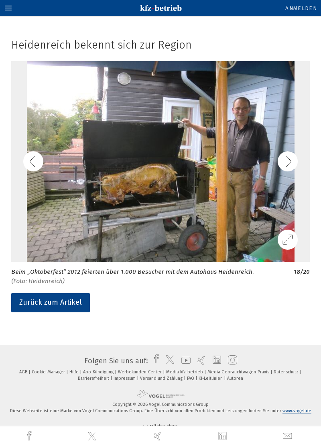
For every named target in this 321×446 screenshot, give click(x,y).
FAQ (191, 378)
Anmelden (301, 8)
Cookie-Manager (49, 372)
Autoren (235, 378)
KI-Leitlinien (211, 378)
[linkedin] (223, 436)
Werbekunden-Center (140, 372)
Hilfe (74, 372)
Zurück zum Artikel (50, 302)
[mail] (288, 436)
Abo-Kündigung (99, 372)
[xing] (158, 436)
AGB (23, 372)
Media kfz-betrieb (185, 372)
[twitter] (93, 436)
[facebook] (30, 436)
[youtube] (184, 360)
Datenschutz (287, 372)
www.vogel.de (296, 410)
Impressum (125, 378)
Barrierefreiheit (94, 378)
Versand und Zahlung (162, 378)
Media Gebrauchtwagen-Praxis (238, 372)
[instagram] (230, 360)
